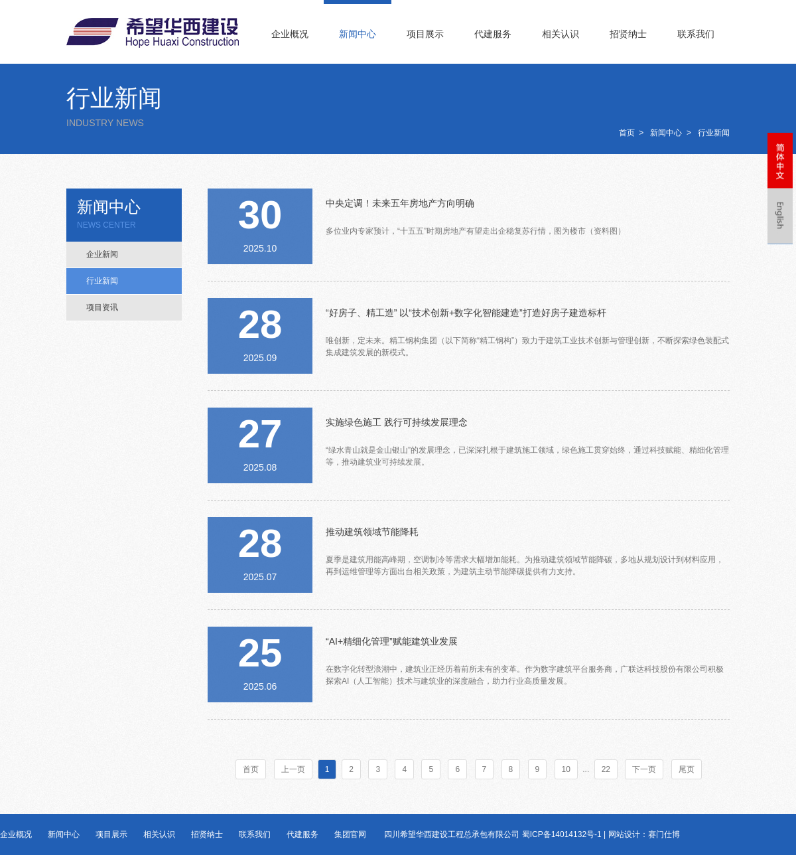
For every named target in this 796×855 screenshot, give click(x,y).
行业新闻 (714, 132)
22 (606, 769)
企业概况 (289, 34)
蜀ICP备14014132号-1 (562, 834)
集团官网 (350, 834)
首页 (627, 132)
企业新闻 (102, 254)
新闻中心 (357, 34)
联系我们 (695, 34)
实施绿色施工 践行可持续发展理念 (397, 422)
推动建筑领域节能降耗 (372, 531)
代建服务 (492, 34)
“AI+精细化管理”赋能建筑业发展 (392, 641)
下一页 (644, 769)
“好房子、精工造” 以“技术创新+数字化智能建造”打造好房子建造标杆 (466, 312)
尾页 (687, 769)
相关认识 (560, 34)
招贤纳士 (628, 34)
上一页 (293, 769)
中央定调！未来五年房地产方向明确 (400, 203)
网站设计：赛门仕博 (644, 834)
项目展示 (425, 34)
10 (566, 769)
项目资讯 (102, 307)
